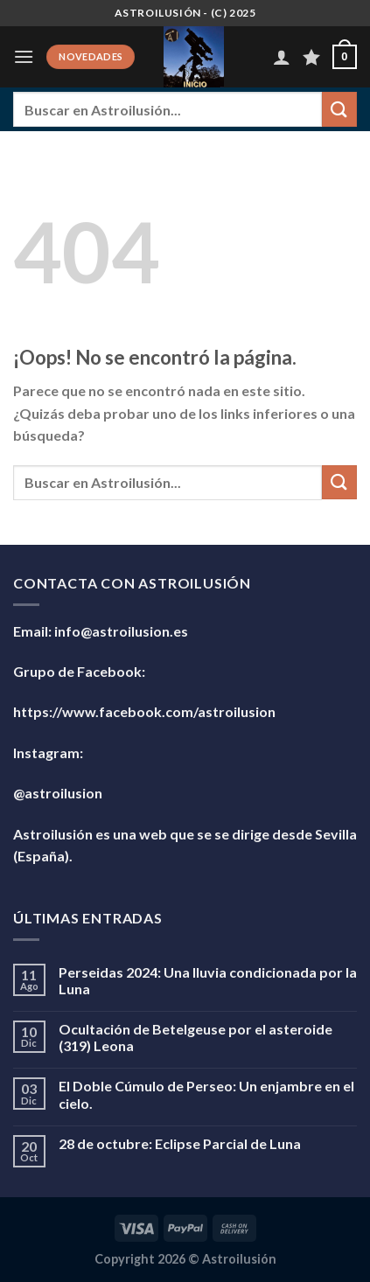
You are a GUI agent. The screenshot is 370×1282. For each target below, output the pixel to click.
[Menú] (23, 56)
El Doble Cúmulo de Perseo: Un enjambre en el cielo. (206, 1094)
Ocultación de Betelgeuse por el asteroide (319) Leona (195, 1037)
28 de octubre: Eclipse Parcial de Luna (180, 1143)
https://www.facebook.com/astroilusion (144, 711)
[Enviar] (339, 109)
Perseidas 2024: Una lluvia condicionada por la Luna (208, 980)
